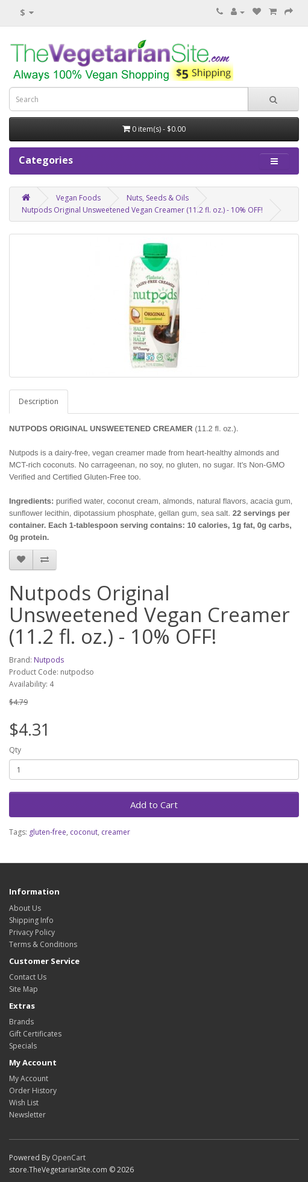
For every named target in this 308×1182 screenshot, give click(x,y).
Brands (21, 1022)
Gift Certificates (35, 1034)
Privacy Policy (32, 932)
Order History (33, 1090)
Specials (23, 1046)
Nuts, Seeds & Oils (158, 198)
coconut (84, 832)
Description (38, 401)
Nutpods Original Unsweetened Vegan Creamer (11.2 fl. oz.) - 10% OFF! (142, 210)
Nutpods (49, 660)
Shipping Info (31, 920)
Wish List (24, 1102)
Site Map (23, 989)
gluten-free (47, 832)
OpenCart (69, 1157)
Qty (15, 750)
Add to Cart (154, 804)
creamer (115, 832)
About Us (25, 908)
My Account (28, 1078)
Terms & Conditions (43, 944)
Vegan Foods (78, 198)
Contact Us (27, 977)
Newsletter (27, 1115)
